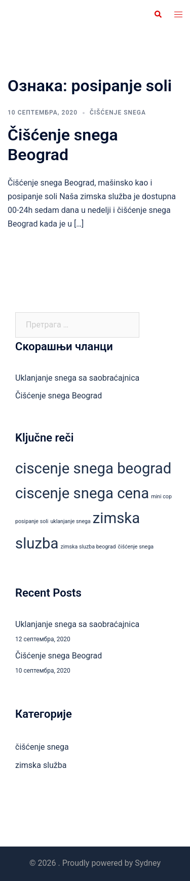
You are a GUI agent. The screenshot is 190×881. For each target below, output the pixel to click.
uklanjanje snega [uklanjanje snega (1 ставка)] (70, 521)
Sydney (148, 863)
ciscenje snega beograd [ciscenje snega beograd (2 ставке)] (93, 468)
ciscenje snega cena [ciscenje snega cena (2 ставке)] (82, 493)
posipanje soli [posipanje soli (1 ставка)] (31, 521)
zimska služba (41, 765)
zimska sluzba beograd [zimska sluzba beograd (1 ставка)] (88, 546)
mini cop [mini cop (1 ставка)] (161, 496)
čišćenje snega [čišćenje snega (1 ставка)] (136, 546)
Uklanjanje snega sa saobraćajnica (77, 378)
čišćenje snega (118, 112)
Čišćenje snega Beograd (63, 144)
